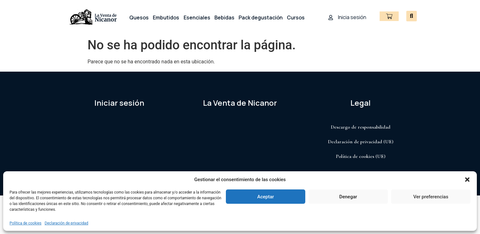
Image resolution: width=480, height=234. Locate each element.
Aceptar (265, 197)
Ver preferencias (430, 197)
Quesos (139, 17)
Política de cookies (26, 223)
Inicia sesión (352, 17)
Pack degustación (261, 17)
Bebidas (224, 17)
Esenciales (197, 17)
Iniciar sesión (119, 102)
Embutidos (166, 17)
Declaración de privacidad (66, 223)
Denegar (348, 197)
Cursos (296, 17)
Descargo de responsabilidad (360, 127)
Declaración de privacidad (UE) (360, 141)
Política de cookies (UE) (360, 156)
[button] (467, 179)
